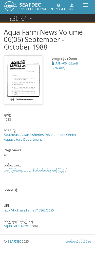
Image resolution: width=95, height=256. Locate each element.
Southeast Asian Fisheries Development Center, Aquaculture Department (40, 137)
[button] (58, 5)
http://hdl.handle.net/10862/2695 (29, 210)
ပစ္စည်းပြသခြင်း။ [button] (20, 18)
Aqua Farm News (17, 225)
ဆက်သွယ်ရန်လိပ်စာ (78, 241)
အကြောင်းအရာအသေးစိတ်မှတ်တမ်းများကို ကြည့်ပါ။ (36, 170)
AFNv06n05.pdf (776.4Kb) (64, 65)
